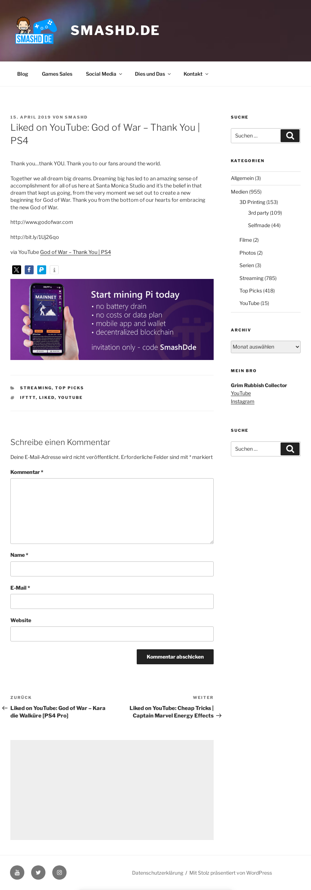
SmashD (76, 117)
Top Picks (69, 387)
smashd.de (115, 30)
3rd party (258, 213)
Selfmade (259, 225)
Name (19, 555)
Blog (22, 74)
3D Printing (252, 202)
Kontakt (196, 74)
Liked (47, 397)
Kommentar (26, 472)
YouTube (70, 397)
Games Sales (57, 74)
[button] (16, 269)
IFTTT (28, 397)
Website (20, 620)
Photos (247, 253)
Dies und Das (153, 74)
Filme (245, 240)
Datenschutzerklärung (157, 873)
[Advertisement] (112, 790)
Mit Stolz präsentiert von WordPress (230, 873)
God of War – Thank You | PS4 (75, 252)
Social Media (104, 74)
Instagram (242, 401)
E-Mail (20, 588)
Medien (239, 192)
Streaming (36, 387)
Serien (246, 265)
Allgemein (242, 178)
